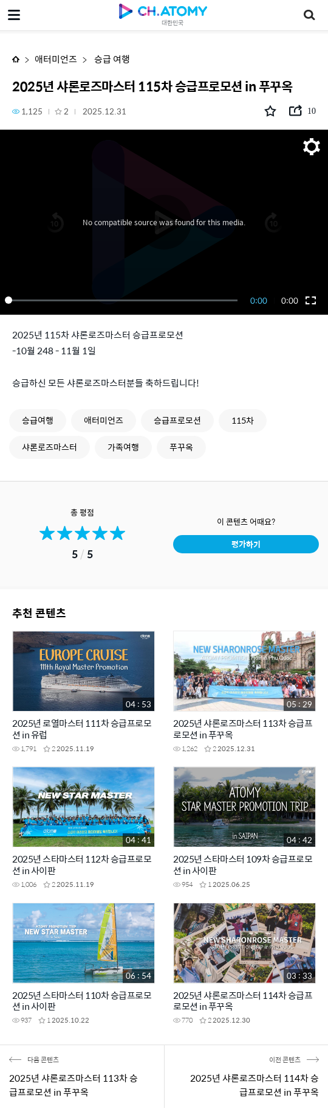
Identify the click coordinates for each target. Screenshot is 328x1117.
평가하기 (246, 543)
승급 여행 (111, 59)
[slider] (123, 300)
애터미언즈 (56, 59)
